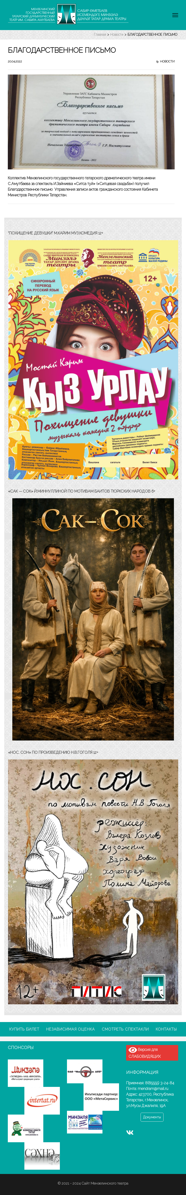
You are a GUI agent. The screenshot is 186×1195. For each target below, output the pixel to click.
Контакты (166, 1029)
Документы (152, 1117)
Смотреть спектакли (125, 1029)
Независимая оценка (70, 1029)
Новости (167, 61)
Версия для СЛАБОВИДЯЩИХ (144, 1052)
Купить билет (24, 1029)
